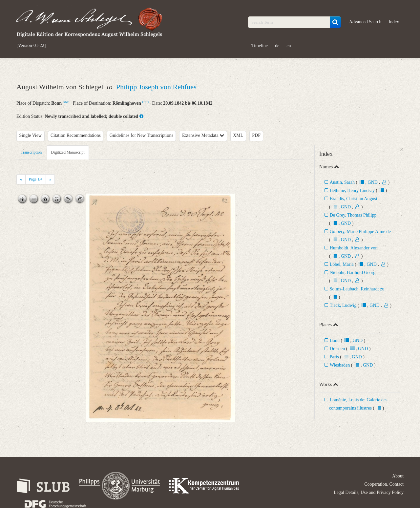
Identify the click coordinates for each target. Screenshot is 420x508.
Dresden (337, 348)
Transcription (31, 152)
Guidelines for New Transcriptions (141, 135)
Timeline (259, 45)
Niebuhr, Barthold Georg (353, 272)
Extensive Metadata (203, 135)
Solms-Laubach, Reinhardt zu (357, 288)
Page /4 (35, 179)
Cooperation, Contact (384, 484)
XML (238, 135)
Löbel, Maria (342, 264)
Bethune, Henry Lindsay (352, 190)
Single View (30, 135)
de (277, 45)
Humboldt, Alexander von (354, 247)
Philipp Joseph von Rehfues (156, 87)
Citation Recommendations (76, 135)
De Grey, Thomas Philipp (353, 215)
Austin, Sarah (342, 182)
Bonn (335, 340)
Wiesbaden (340, 365)
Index (393, 21)
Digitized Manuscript (67, 152)
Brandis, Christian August (353, 198)
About (398, 476)
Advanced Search (365, 21)
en (288, 45)
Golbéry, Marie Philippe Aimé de (360, 231)
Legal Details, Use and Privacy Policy (369, 492)
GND (66, 102)
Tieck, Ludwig (343, 305)
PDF (256, 135)
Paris (334, 356)
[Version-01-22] (31, 45)
